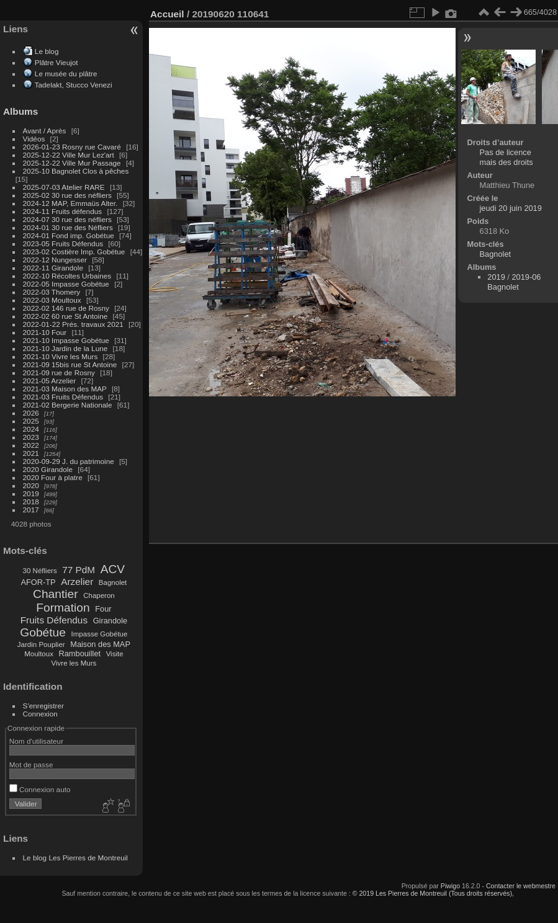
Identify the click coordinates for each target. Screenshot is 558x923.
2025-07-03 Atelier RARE (64, 187)
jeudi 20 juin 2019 (511, 208)
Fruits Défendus (54, 620)
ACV (113, 569)
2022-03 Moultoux (52, 300)
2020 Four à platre (53, 477)
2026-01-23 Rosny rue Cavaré (72, 147)
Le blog (47, 51)
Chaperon (99, 595)
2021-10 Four (45, 332)
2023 (31, 437)
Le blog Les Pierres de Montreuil (75, 858)
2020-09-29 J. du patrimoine (68, 461)
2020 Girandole (48, 469)
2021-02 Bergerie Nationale (67, 405)
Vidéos (34, 139)
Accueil (167, 14)
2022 (31, 445)
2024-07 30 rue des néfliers (67, 219)
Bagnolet (113, 582)
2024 (31, 429)
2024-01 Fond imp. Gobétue (68, 235)
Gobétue (43, 632)
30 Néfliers (40, 570)
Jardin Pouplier (41, 644)
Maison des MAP (100, 644)
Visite (115, 654)
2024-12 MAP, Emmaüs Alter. (70, 203)
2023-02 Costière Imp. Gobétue (74, 251)
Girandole (110, 620)
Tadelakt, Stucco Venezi (73, 85)
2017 (31, 510)
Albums (20, 111)
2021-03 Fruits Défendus (63, 397)
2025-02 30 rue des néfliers (67, 195)
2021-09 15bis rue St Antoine (70, 364)
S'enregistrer (43, 706)
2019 (31, 493)
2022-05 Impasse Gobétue (66, 284)
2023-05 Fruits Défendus (63, 243)
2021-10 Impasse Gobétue (66, 340)
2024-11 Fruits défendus (62, 211)
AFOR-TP (37, 582)
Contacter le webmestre (521, 886)
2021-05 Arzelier (49, 381)
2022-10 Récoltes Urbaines (67, 276)
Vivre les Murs (74, 663)
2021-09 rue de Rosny (59, 372)
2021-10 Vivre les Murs (60, 356)
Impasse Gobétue (99, 634)
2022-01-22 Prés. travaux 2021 (73, 324)
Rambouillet (80, 653)
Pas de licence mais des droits (506, 157)
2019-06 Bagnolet (514, 282)
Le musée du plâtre (66, 73)
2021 (31, 453)
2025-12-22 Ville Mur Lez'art (68, 155)
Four (103, 608)
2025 (31, 421)
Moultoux (38, 654)
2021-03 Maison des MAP (65, 389)
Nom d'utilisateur (36, 741)
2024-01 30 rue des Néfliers (69, 227)
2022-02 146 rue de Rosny (66, 308)
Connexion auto (40, 789)
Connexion (40, 714)
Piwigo (450, 886)
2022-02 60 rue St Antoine (65, 316)
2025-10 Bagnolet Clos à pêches (76, 171)
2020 (31, 485)
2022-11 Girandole (53, 268)
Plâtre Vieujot (56, 62)
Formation (62, 607)
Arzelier (77, 581)
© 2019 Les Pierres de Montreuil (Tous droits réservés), (433, 893)
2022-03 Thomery (52, 292)
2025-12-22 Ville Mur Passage (72, 163)
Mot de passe (31, 764)
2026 (31, 413)
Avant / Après (44, 131)
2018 (31, 501)
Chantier (55, 593)
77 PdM (78, 569)
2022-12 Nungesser (55, 260)
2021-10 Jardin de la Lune (65, 348)
